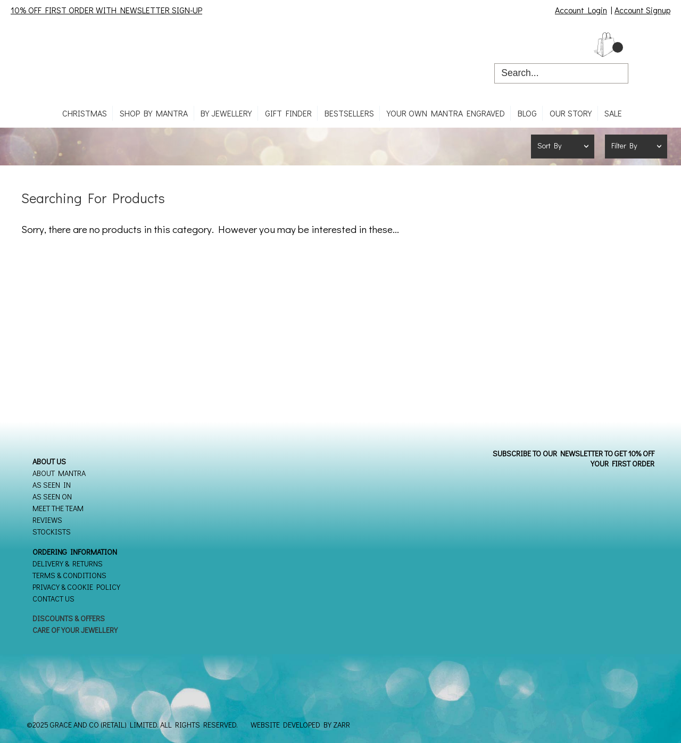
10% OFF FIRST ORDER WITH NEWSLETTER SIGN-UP (106, 9)
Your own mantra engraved (446, 113)
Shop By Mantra (154, 113)
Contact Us (53, 599)
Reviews (47, 520)
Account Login (581, 9)
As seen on (52, 496)
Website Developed (285, 725)
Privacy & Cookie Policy (76, 587)
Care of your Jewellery (75, 630)
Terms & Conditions (69, 575)
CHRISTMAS (84, 113)
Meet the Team (58, 508)
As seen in (51, 485)
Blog (527, 113)
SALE (613, 113)
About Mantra (59, 473)
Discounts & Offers (68, 618)
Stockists (51, 532)
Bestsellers (349, 113)
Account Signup (642, 9)
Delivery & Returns (67, 563)
